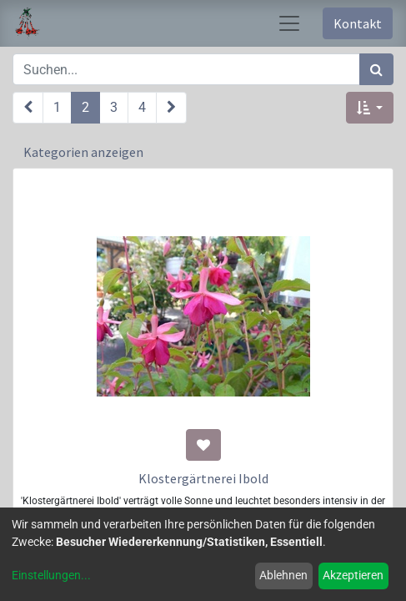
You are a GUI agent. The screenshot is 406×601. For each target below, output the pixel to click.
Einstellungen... (51, 575)
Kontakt (357, 23)
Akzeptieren (353, 575)
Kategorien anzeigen (83, 152)
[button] (369, 108)
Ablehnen (283, 575)
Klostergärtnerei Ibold (203, 478)
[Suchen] (376, 69)
